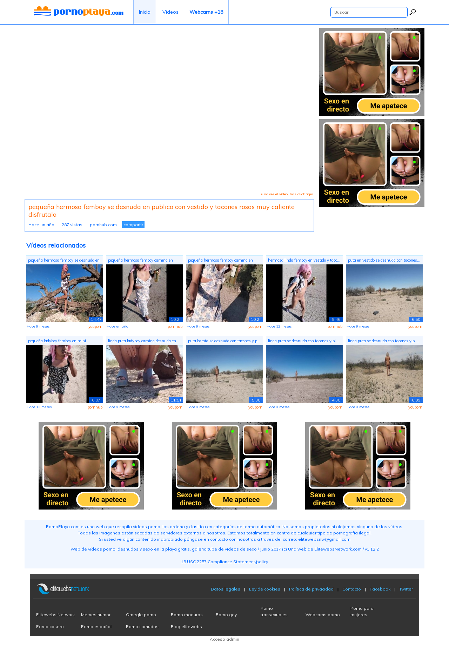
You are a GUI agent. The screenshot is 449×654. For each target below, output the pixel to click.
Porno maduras (187, 614)
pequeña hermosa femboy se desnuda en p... (64, 261)
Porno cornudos (142, 626)
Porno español (96, 626)
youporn (95, 326)
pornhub (175, 326)
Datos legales (225, 589)
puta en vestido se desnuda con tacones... (384, 260)
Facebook (380, 589)
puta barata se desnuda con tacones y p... (224, 340)
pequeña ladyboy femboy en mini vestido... (57, 341)
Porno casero (50, 626)
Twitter (406, 589)
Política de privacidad (311, 589)
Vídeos (170, 12)
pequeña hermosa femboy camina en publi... (140, 261)
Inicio (144, 12)
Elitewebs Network (55, 614)
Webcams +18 (206, 12)
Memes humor (95, 614)
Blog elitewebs (186, 626)
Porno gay (226, 614)
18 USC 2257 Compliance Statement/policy (224, 561)
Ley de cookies (264, 589)
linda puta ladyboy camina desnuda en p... (142, 341)
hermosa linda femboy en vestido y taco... (304, 260)
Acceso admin (224, 639)
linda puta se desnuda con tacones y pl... (303, 340)
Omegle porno (141, 614)
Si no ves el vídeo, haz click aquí (286, 194)
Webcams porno (323, 614)
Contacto (351, 589)
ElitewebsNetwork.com (338, 549)
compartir (133, 224)
